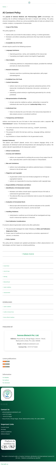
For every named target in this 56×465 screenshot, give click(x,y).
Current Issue (5, 427)
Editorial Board (5, 434)
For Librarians (6, 383)
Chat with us (4, 464)
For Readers (6, 377)
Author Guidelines (6, 432)
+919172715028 (6, 416)
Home (4, 7)
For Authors (6, 380)
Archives (3, 429)
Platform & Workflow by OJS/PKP (31, 458)
